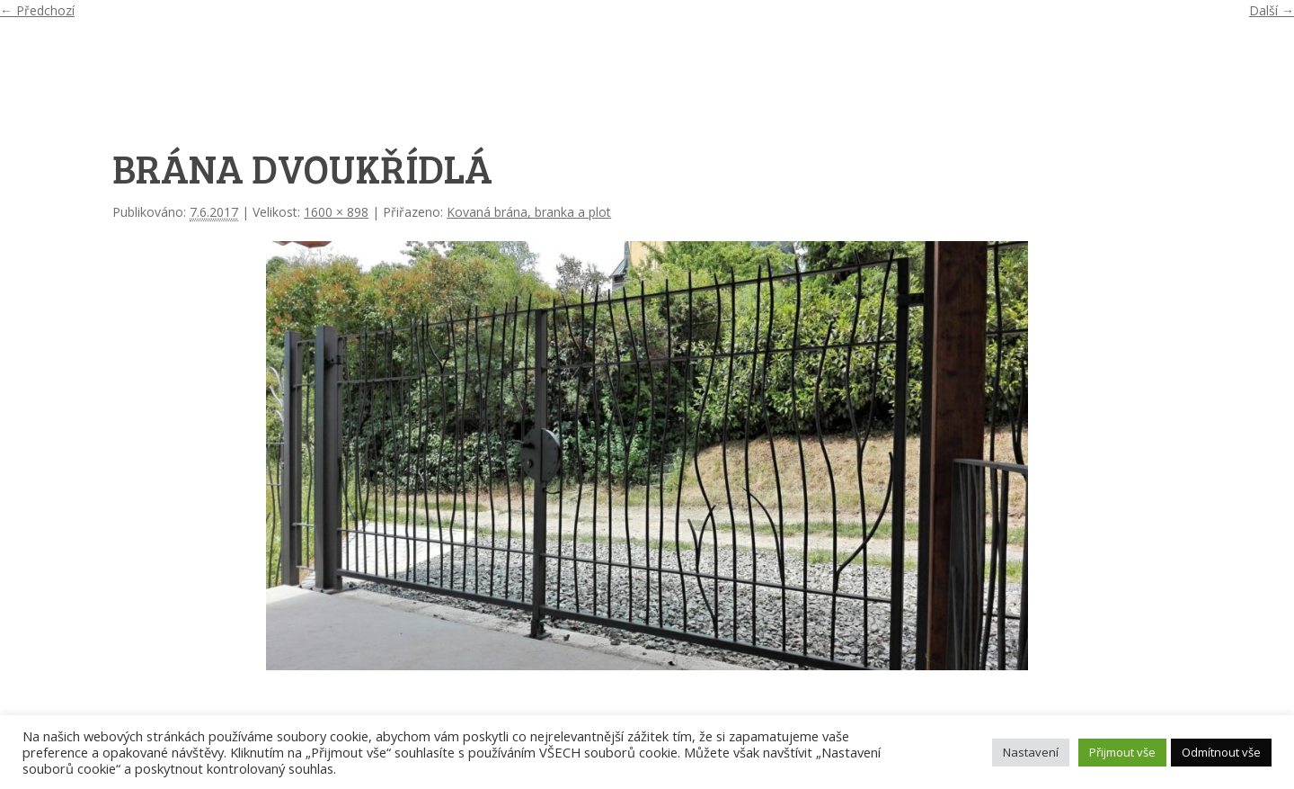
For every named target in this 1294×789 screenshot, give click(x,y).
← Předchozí (37, 10)
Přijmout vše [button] (1122, 752)
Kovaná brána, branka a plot (529, 211)
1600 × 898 (336, 211)
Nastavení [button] (1031, 752)
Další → (1271, 10)
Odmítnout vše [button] (1221, 752)
